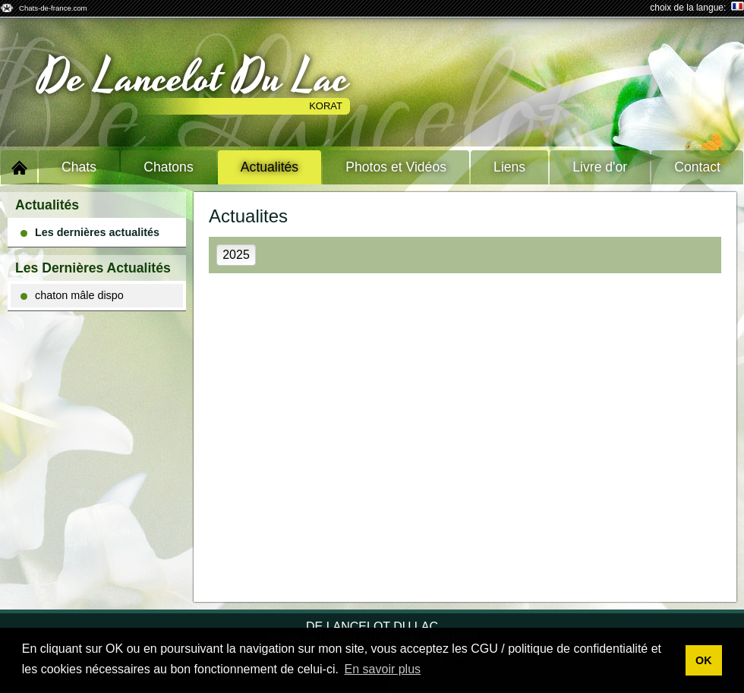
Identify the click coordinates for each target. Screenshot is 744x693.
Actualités (269, 167)
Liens (509, 167)
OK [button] (703, 660)
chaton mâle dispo (72, 295)
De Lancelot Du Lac (194, 78)
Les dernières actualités (89, 232)
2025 (236, 254)
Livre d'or (599, 167)
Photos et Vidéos (395, 167)
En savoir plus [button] (383, 669)
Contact (697, 167)
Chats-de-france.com (53, 8)
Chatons (168, 167)
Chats (78, 167)
